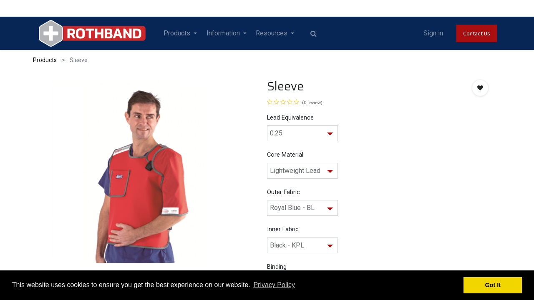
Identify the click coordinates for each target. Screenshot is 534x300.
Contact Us (476, 33)
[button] (480, 88)
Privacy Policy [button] (274, 284)
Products (45, 60)
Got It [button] (493, 285)
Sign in (433, 33)
